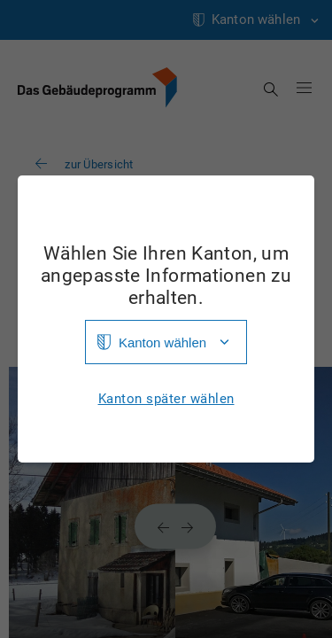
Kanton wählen (162, 342)
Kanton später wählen (166, 399)
